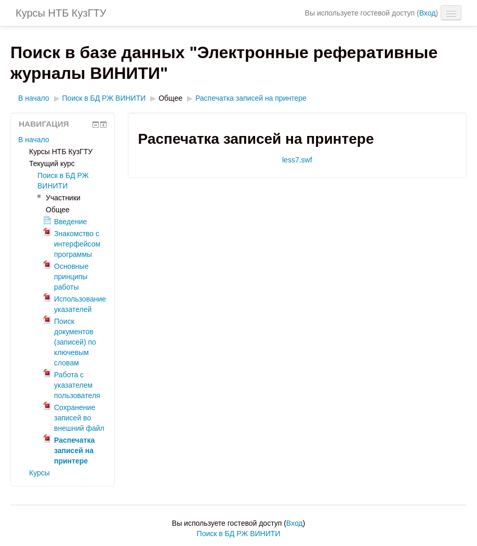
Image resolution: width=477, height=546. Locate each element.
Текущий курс (52, 163)
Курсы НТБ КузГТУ (61, 13)
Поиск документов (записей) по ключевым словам (75, 342)
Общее (170, 98)
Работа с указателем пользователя (77, 385)
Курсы (39, 473)
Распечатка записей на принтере (251, 98)
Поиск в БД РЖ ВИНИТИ (104, 98)
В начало (33, 98)
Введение (70, 221)
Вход (427, 13)
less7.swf (297, 160)
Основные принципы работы (71, 276)
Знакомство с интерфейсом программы (77, 243)
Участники (63, 198)
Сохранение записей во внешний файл (79, 417)
